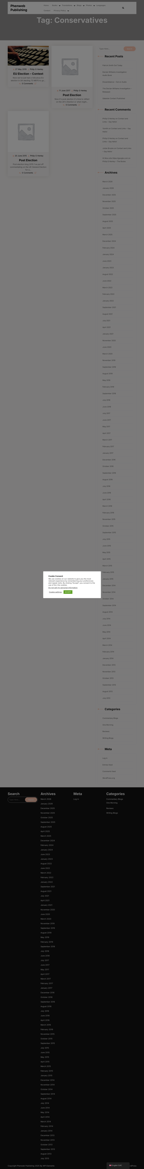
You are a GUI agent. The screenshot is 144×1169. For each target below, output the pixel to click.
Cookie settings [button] (55, 592)
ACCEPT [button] (68, 592)
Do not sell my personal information (62, 588)
